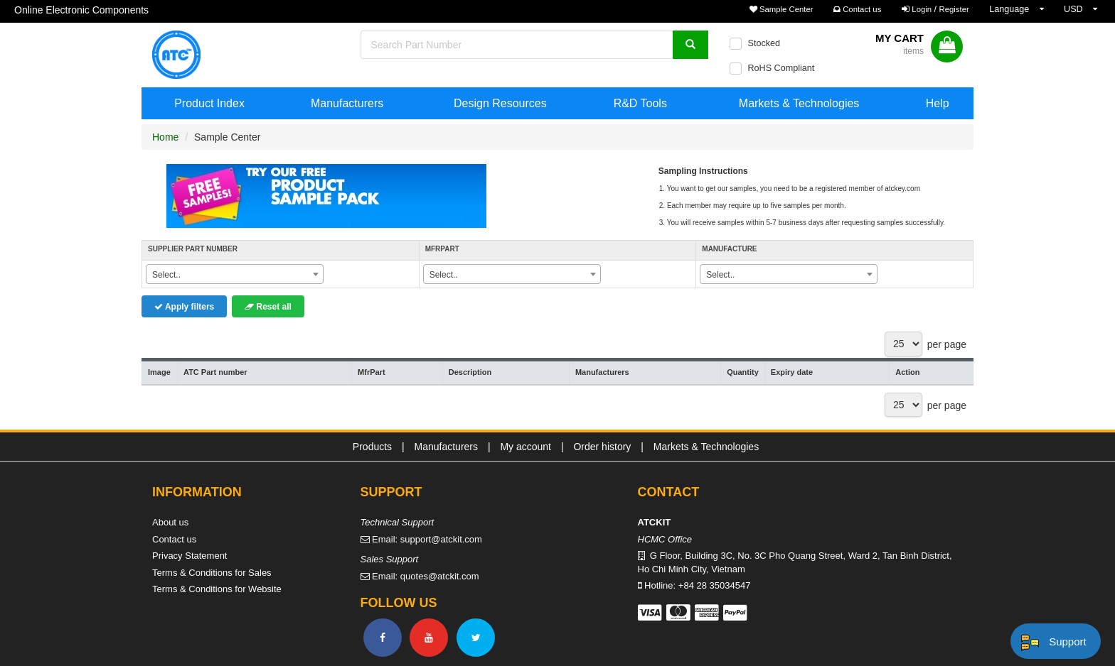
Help (937, 103)
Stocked (763, 43)
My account (525, 446)
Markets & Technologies (799, 103)
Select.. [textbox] (166, 275)
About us (170, 522)
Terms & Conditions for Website (217, 589)
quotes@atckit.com (439, 576)
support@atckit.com (441, 539)
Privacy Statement (190, 555)
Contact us (857, 9)
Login (922, 9)
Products (372, 446)
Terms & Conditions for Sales (212, 572)
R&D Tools (640, 103)
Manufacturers (347, 103)
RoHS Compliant (780, 68)
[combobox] (235, 274)
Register (954, 9)
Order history (602, 446)
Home (165, 137)
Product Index (209, 103)
